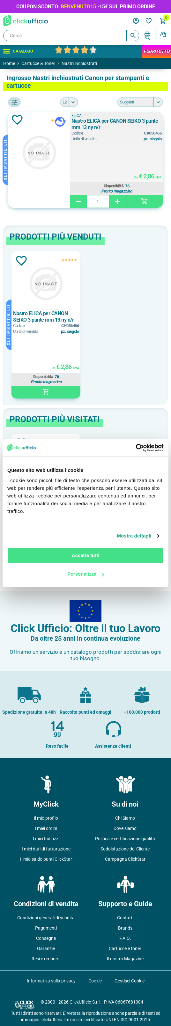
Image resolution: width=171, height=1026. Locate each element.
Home (9, 63)
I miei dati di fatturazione (46, 848)
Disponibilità (114, 186)
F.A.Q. (125, 938)
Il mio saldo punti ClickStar (46, 859)
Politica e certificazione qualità (125, 838)
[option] (46, 325)
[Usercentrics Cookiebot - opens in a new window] (136, 448)
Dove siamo (125, 828)
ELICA (76, 115)
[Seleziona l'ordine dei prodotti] (140, 102)
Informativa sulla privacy (51, 980)
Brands (125, 928)
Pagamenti (46, 928)
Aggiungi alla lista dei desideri (17, 119)
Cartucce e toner (125, 948)
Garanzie (46, 948)
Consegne (46, 938)
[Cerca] (71, 35)
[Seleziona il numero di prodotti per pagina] (69, 102)
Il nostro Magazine (125, 958)
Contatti (125, 917)
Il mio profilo (46, 818)
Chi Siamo (125, 818)
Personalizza (85, 574)
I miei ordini (46, 828)
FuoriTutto (156, 51)
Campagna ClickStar (125, 859)
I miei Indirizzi (46, 838)
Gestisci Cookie (130, 980)
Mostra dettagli (134, 535)
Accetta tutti (86, 555)
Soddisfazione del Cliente (125, 848)
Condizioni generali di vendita (46, 917)
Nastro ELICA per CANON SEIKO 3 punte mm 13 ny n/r (114, 124)
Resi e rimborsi (46, 958)
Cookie (95, 980)
